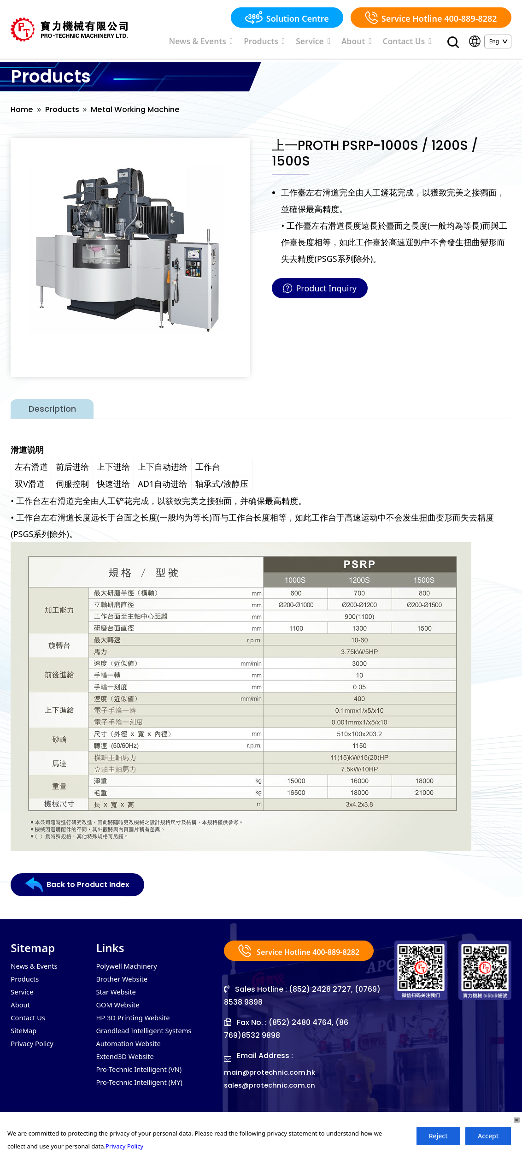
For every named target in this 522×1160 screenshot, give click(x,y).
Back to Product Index (82, 889)
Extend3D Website (127, 1067)
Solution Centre (287, 17)
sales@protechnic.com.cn (273, 1100)
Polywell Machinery (129, 970)
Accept (488, 1135)
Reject (438, 1135)
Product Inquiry (320, 292)
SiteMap (25, 1040)
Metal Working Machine (144, 113)
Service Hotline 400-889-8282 (431, 17)
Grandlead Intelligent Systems (148, 1040)
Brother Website (124, 984)
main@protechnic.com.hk (272, 1088)
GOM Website (119, 1012)
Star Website (117, 998)
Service (340, 43)
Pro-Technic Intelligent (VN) (142, 1081)
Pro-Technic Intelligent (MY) (143, 1095)
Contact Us (414, 43)
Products (301, 43)
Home (23, 113)
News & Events (253, 43)
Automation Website (131, 1053)
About (375, 43)
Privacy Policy (34, 1053)
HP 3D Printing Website (136, 1026)
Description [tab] (52, 413)
